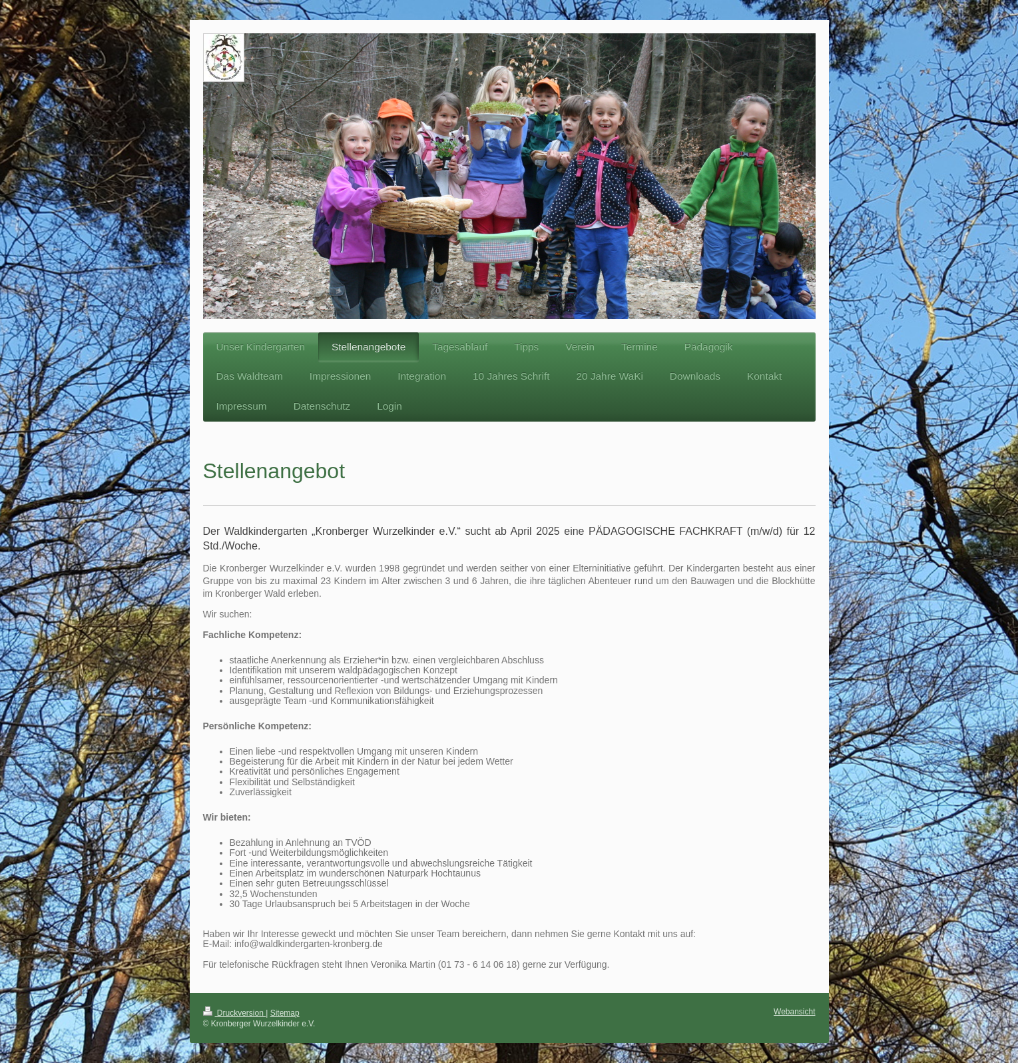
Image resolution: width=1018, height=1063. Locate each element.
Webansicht (794, 1011)
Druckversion (234, 1013)
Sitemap (285, 1013)
